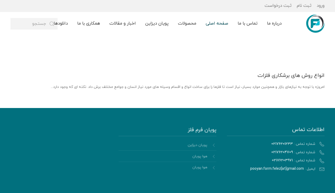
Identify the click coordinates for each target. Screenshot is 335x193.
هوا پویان (199, 157)
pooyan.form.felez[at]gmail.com (277, 168)
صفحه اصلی (217, 23)
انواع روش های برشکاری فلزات (291, 75)
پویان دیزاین (157, 23)
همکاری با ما (88, 23)
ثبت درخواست (278, 6)
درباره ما (274, 23)
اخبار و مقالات (122, 23)
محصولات (187, 23)
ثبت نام (304, 6)
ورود (321, 6)
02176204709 (282, 152)
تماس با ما (248, 23)
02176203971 (282, 160)
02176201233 (282, 143)
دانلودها (61, 23)
